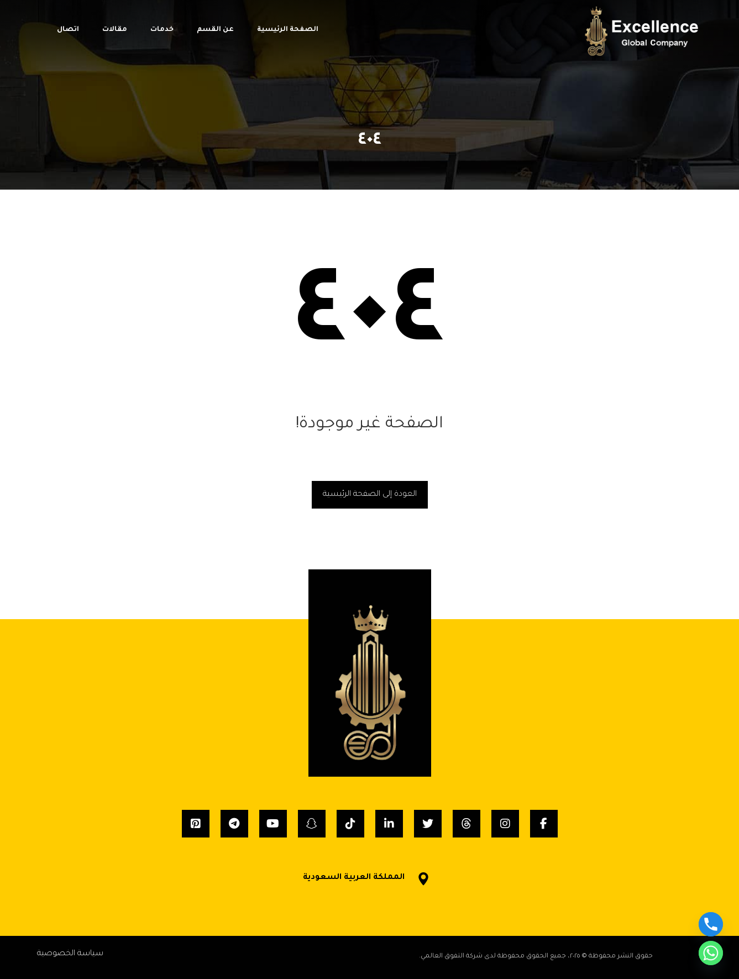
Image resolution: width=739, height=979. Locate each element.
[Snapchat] (312, 823)
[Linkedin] (389, 823)
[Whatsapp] (711, 953)
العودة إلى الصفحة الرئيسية (370, 494)
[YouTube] (273, 823)
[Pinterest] (195, 823)
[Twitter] (428, 823)
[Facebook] (544, 823)
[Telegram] (234, 823)
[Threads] (466, 823)
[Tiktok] (350, 823)
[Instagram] (505, 823)
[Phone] (711, 924)
